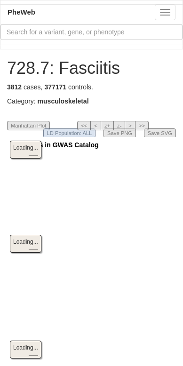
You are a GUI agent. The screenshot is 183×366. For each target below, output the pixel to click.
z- (119, 125)
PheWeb (21, 12)
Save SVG (160, 133)
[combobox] (91, 32)
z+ (107, 125)
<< (84, 125)
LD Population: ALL (69, 133)
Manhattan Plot (28, 125)
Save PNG (119, 133)
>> (142, 125)
